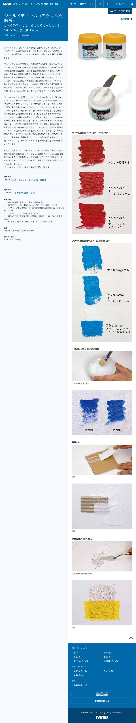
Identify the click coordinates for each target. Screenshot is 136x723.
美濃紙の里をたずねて (82, 685)
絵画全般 (25, 35)
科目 (92, 4)
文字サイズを (122, 11)
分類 (99, 4)
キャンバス (33, 180)
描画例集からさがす (111, 661)
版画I (33, 193)
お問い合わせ (79, 675)
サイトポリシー (109, 671)
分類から (107, 657)
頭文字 (83, 4)
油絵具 (43, 180)
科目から (77, 657)
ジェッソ (22, 180)
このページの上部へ (131, 638)
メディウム (15, 35)
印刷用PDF (124, 19)
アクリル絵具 (10, 180)
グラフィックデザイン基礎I (16, 193)
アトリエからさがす (81, 661)
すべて (73, 4)
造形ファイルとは (80, 671)
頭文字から (108, 653)
